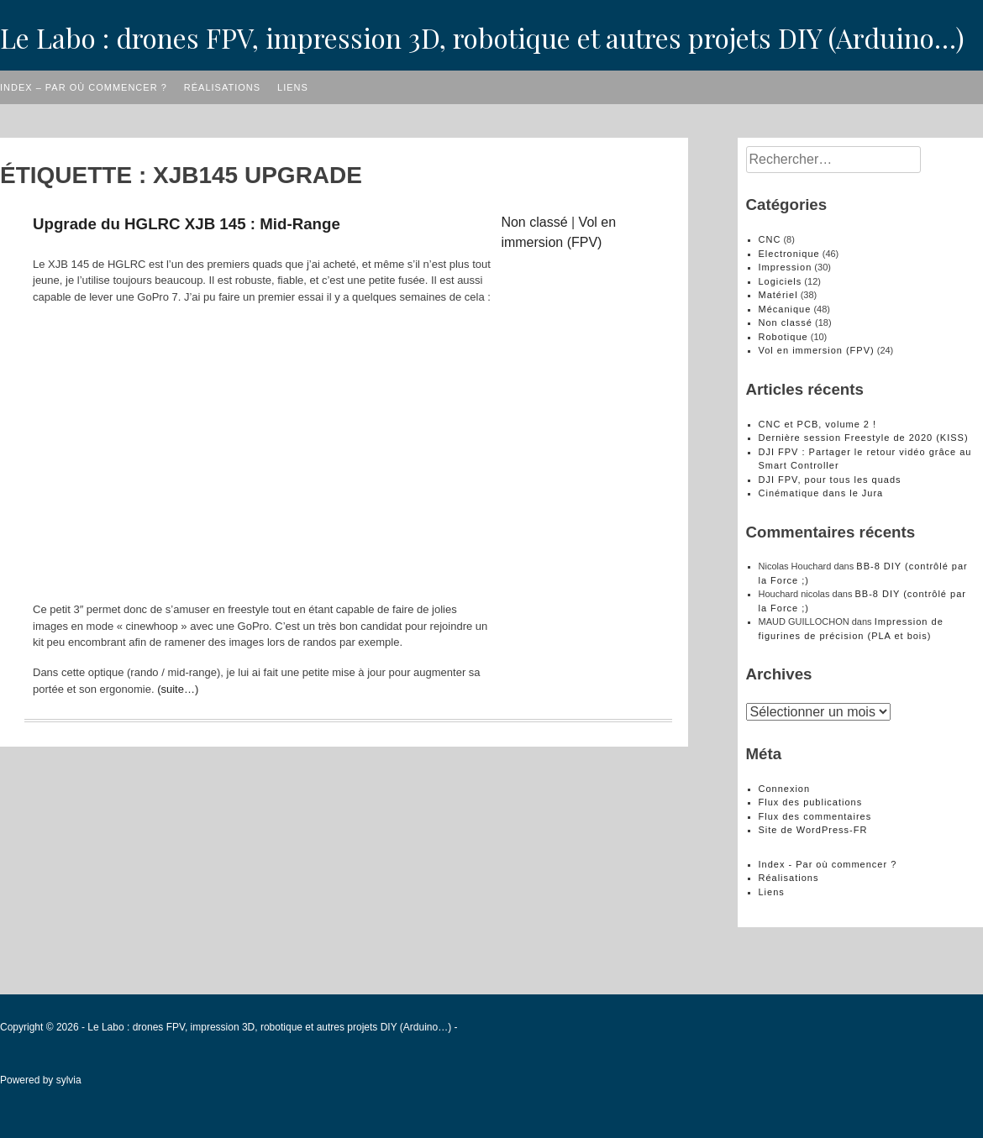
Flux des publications (811, 802)
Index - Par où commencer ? (828, 864)
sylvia (68, 1080)
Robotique (783, 337)
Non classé (534, 222)
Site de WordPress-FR (813, 830)
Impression (785, 267)
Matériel (778, 295)
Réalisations (222, 87)
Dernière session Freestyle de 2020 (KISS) (864, 438)
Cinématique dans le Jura (821, 493)
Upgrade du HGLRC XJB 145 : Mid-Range (186, 224)
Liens (292, 87)
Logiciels (780, 281)
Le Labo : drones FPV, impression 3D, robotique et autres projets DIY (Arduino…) (482, 37)
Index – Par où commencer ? (83, 87)
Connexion (785, 789)
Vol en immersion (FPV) (817, 350)
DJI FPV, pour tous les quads (830, 480)
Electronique (789, 254)
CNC (770, 239)
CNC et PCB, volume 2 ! (818, 424)
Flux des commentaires (815, 816)
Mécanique (785, 309)
